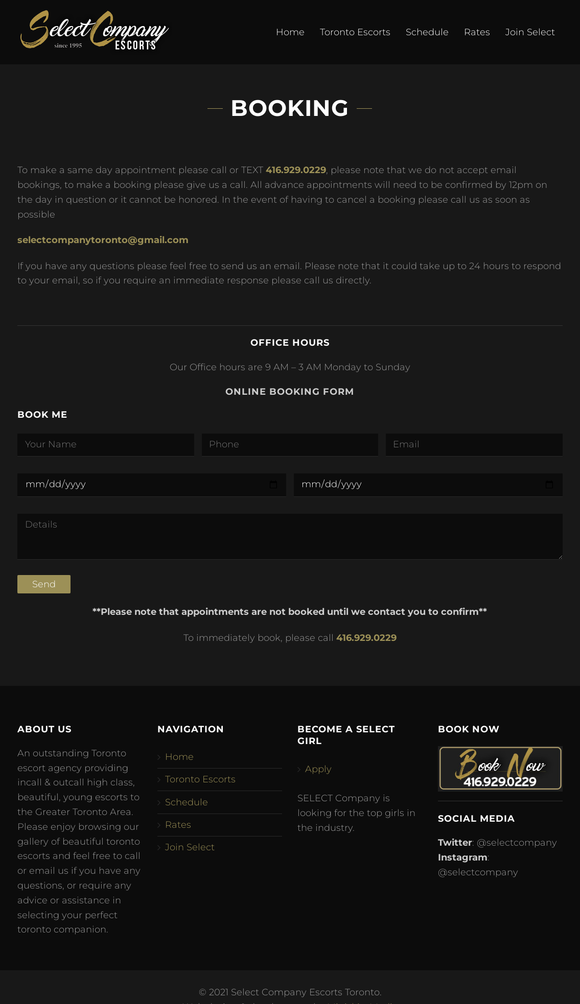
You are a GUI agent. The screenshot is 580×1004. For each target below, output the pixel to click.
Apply (318, 769)
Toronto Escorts (355, 32)
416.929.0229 (296, 170)
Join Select (530, 32)
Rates (477, 32)
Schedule (427, 32)
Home (290, 32)
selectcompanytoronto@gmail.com (103, 240)
